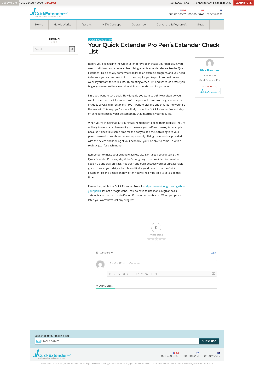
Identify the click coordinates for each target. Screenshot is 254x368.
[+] (155, 273)
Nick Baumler (209, 70)
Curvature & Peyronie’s (172, 24)
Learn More (244, 2)
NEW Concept (111, 24)
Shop (200, 24)
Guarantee (139, 24)
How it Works (62, 24)
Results (87, 24)
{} (151, 273)
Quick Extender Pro (100, 39)
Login (213, 252)
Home (39, 24)
